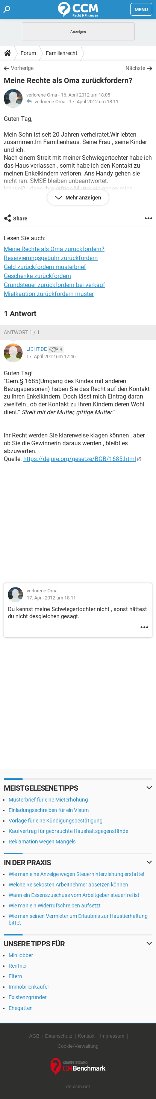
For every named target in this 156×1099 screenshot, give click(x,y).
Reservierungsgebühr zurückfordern (51, 258)
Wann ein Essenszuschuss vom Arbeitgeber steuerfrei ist (74, 895)
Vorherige (22, 68)
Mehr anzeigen (82, 198)
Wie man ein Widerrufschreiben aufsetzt (55, 906)
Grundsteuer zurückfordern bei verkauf (54, 285)
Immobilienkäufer (29, 987)
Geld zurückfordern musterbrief (45, 267)
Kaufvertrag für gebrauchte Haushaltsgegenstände (68, 831)
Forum (28, 53)
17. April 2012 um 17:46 (51, 356)
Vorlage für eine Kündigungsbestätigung (56, 821)
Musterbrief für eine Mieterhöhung (48, 800)
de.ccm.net (78, 1086)
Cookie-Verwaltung (78, 1046)
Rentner (18, 966)
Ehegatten (21, 1008)
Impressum (112, 1036)
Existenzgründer (28, 997)
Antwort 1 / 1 (22, 332)
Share (20, 219)
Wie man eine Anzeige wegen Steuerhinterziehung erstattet (77, 874)
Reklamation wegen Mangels (42, 842)
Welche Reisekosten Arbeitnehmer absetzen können (68, 885)
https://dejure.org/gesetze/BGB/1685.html (79, 459)
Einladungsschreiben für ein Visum (49, 810)
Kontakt (86, 1036)
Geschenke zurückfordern (37, 276)
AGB (34, 1036)
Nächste (135, 68)
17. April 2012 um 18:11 (93, 101)
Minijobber (21, 955)
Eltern (15, 976)
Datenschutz (58, 1036)
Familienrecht (61, 53)
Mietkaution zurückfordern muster (49, 293)
